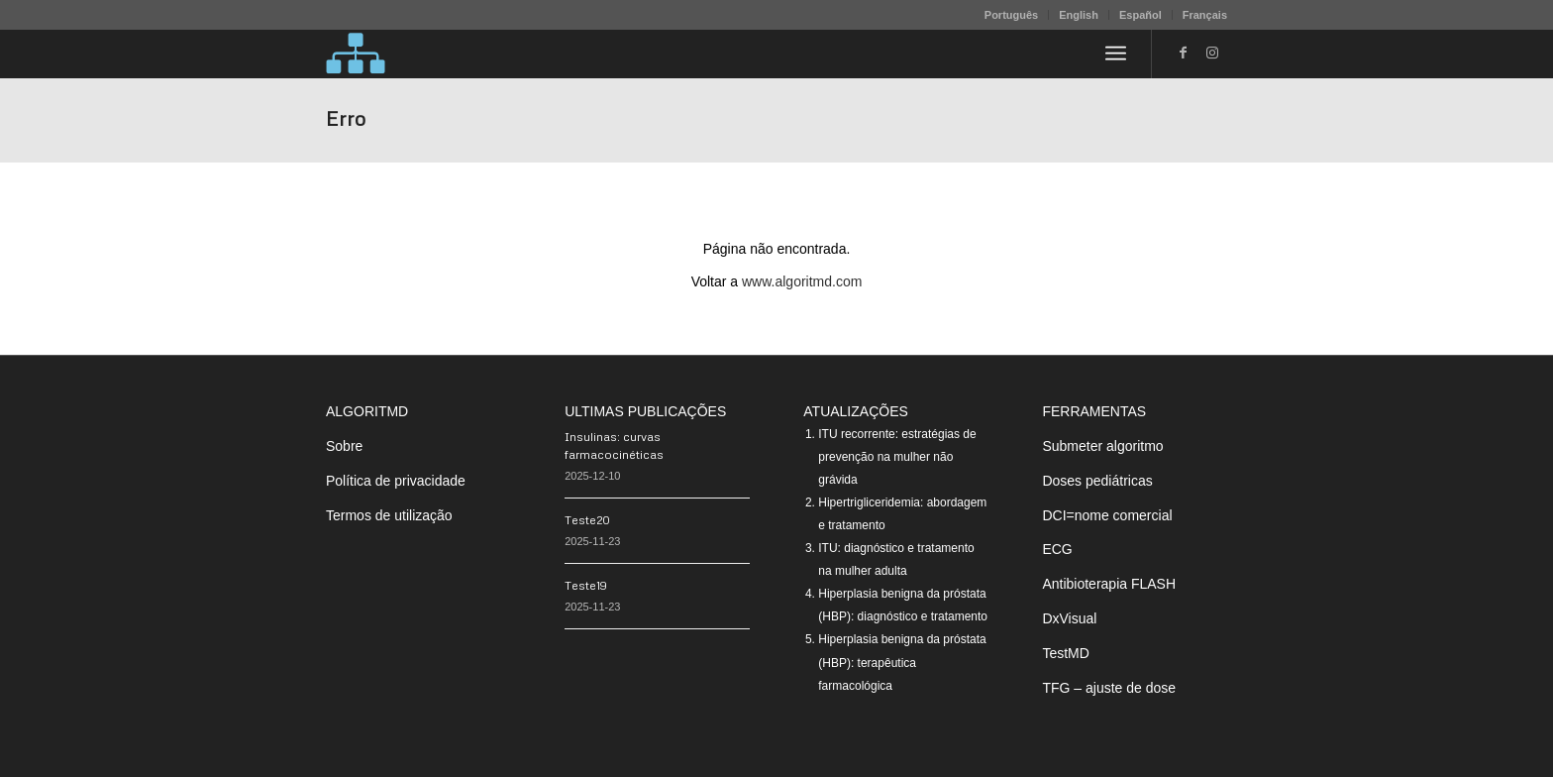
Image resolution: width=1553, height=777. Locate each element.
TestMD (1065, 653)
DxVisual (1069, 618)
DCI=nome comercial (1107, 515)
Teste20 (587, 519)
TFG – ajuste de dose (1109, 688)
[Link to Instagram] (1212, 52)
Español (1140, 15)
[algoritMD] (355, 53)
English (1078, 15)
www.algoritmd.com (802, 281)
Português (1011, 15)
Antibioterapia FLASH (1109, 584)
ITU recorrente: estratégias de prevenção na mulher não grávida (897, 457)
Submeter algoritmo (1102, 446)
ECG (1057, 549)
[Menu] (1115, 53)
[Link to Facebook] (1182, 52)
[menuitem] (1012, 15)
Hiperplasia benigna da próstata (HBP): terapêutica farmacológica (901, 662)
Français (1205, 15)
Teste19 (586, 585)
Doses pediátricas (1097, 481)
